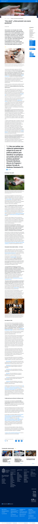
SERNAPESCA (19, 419)
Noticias (8, 18)
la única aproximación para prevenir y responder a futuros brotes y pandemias (14, 242)
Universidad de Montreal (11, 419)
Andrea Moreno (8, 369)
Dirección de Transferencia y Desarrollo (11, 388)
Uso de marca (18, 481)
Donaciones (11, 481)
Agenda (18, 473)
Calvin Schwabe (8, 199)
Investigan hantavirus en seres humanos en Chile (30, 459)
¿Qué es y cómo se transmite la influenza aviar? (12, 432)
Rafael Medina (8, 365)
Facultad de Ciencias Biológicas (16, 415)
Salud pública (5, 451)
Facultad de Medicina (8, 416)
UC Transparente (12, 482)
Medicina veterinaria (31, 56)
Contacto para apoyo (23, 514)
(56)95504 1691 (32, 515)
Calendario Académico (13, 485)
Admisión (11, 483)
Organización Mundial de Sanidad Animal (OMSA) (12, 420)
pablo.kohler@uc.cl (31, 37)
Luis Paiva (7, 377)
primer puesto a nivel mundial (14, 214)
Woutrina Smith (16, 287)
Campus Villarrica (4, 483)
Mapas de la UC (12, 486)
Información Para (12, 484)
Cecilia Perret (8, 381)
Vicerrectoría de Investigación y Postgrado (32, 41)
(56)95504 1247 (32, 516)
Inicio (5, 18)
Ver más (10, 463)
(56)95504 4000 (5, 513)
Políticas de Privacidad (5, 503)
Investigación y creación (32, 49)
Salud (30, 52)
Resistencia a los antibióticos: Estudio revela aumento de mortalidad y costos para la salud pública (19, 460)
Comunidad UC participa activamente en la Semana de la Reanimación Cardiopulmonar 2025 (7, 460)
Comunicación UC (19, 470)
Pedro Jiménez (8, 361)
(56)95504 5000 (14, 514)
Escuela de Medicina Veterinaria (31, 45)
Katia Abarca (8, 373)
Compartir (9, 169)
